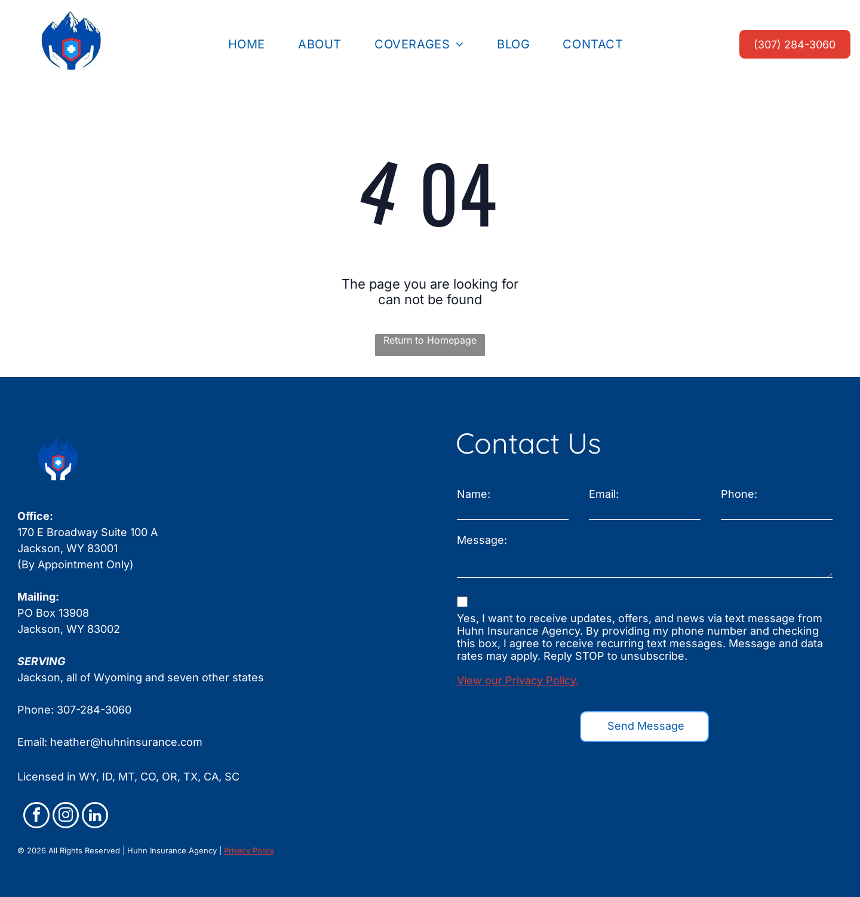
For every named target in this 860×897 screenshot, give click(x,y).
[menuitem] (251, 44)
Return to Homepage (430, 340)
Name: (473, 494)
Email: (604, 494)
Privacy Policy (249, 850)
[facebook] (36, 816)
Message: (482, 540)
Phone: (739, 494)
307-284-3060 (94, 709)
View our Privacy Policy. (518, 680)
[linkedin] (95, 816)
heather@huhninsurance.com (126, 742)
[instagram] (66, 816)
